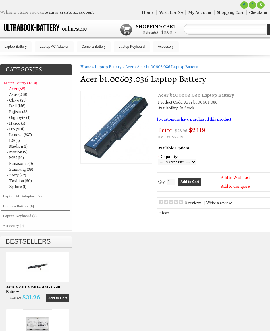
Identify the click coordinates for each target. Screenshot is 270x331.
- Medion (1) (17, 146)
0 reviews (193, 203)
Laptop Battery (15, 47)
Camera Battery (94, 47)
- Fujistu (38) (18, 112)
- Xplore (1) (16, 186)
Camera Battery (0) (18, 206)
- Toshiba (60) (19, 181)
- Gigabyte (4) (18, 117)
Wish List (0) (171, 12)
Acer (129, 67)
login (49, 12)
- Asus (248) (17, 94)
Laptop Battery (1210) (20, 83)
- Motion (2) (17, 152)
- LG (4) (13, 140)
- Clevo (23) (17, 100)
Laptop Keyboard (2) (20, 216)
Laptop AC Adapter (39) (22, 196)
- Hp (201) (15, 129)
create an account (77, 12)
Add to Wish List (235, 178)
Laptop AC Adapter (54, 47)
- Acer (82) (16, 89)
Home (148, 12)
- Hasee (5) (16, 123)
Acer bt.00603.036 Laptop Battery (167, 67)
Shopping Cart (230, 12)
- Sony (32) (16, 175)
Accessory (165, 47)
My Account (199, 12)
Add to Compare (235, 186)
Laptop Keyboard (132, 47)
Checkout (258, 12)
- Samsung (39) (20, 169)
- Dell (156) (16, 106)
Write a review (219, 203)
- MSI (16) (15, 158)
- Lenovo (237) (19, 135)
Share (164, 213)
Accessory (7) (13, 225)
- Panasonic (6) (20, 163)
